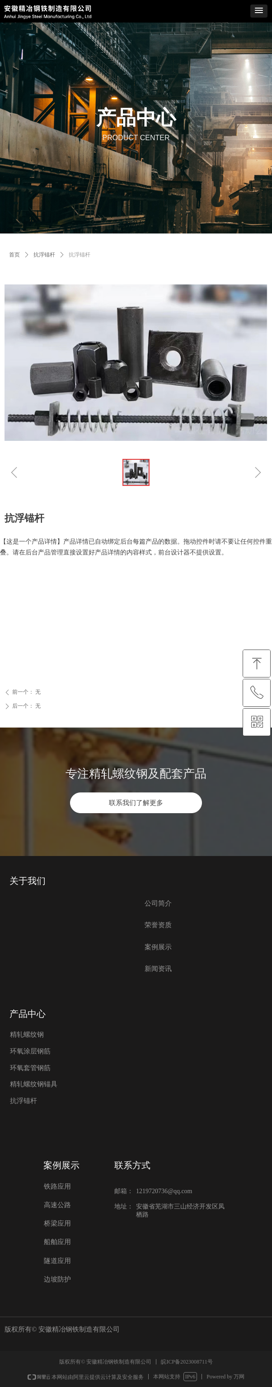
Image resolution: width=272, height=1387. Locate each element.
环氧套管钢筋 (30, 1067)
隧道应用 (57, 1260)
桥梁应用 (57, 1223)
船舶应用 (57, 1241)
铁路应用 (57, 1186)
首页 (14, 255)
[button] (258, 11)
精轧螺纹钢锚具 (33, 1084)
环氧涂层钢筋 (30, 1051)
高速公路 (57, 1204)
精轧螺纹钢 (27, 1034)
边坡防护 (57, 1279)
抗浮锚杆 (44, 255)
